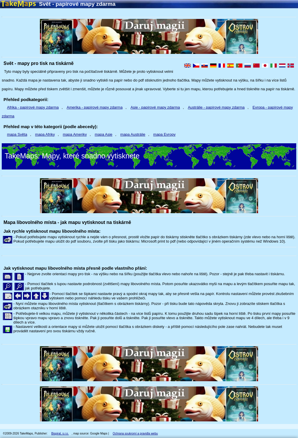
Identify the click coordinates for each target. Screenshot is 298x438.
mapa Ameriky (75, 134)
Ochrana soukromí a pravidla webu (135, 433)
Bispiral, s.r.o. (60, 433)
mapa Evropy (164, 134)
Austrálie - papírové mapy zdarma (216, 107)
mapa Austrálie (132, 134)
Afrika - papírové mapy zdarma (33, 107)
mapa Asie (103, 134)
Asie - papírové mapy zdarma (155, 107)
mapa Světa (17, 134)
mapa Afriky (45, 134)
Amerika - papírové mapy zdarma (95, 107)
